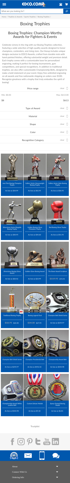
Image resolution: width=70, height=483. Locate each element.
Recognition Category (33, 140)
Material (33, 116)
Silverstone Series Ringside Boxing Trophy (12, 228)
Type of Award (33, 108)
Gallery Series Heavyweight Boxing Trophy (34, 184)
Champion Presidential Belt (34, 359)
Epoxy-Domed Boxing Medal (57, 404)
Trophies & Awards (15, 17)
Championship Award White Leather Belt (12, 404)
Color (33, 132)
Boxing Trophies (44, 17)
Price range (32, 88)
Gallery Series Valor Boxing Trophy (57, 184)
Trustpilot (6, 194)
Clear (62, 88)
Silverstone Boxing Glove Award (12, 272)
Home (4, 17)
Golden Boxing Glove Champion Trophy (35, 228)
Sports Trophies (30, 17)
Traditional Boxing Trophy (12, 315)
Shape (33, 124)
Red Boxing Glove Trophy (57, 227)
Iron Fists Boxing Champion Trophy (12, 184)
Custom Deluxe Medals (35, 403)
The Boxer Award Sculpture (57, 271)
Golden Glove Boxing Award (35, 271)
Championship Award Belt (58, 359)
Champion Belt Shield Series (57, 315)
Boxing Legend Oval (35, 315)
